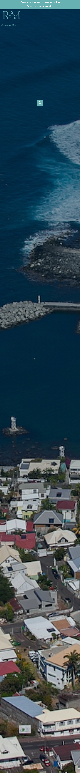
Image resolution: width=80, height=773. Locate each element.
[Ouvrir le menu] (76, 13)
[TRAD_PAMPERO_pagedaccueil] (10, 25)
